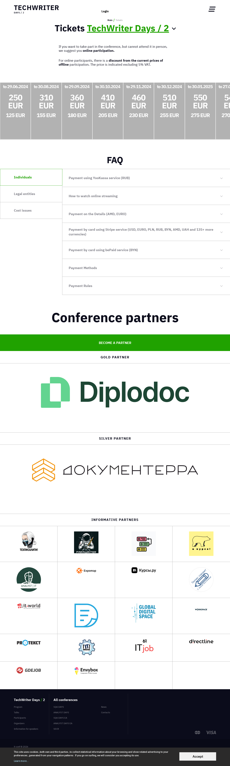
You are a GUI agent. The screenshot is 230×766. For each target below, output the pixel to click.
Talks (16, 712)
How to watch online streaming (93, 196)
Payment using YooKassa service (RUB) (99, 178)
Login (105, 9)
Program (18, 706)
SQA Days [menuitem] (58, 706)
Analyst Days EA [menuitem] (62, 723)
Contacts (105, 712)
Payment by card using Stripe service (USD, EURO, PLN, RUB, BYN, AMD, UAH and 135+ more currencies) (141, 231)
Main (109, 20)
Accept (198, 756)
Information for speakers (26, 728)
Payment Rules (80, 286)
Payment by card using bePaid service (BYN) (103, 250)
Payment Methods (83, 268)
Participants (20, 717)
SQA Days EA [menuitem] (60, 717)
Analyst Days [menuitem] (61, 712)
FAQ (115, 160)
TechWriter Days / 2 (128, 28)
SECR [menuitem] (56, 728)
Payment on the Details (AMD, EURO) (97, 214)
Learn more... (21, 761)
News (103, 706)
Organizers (19, 723)
